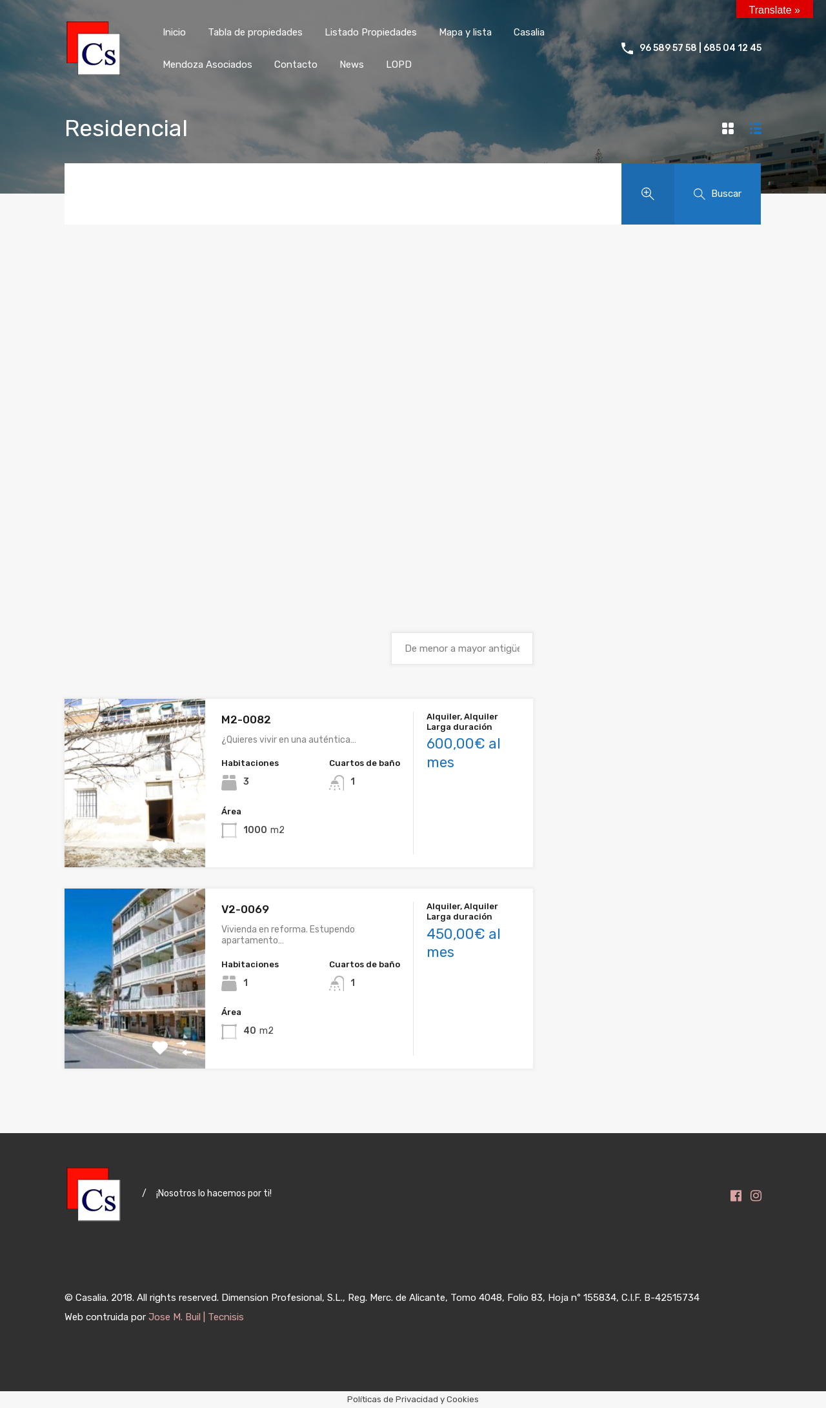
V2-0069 (245, 909)
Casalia (529, 32)
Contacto (295, 64)
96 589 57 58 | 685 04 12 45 (700, 48)
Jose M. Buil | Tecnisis (196, 1317)
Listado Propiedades (371, 32)
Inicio (174, 32)
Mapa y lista (465, 32)
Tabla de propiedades (255, 32)
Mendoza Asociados (207, 64)
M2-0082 (246, 719)
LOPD (399, 64)
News (351, 64)
